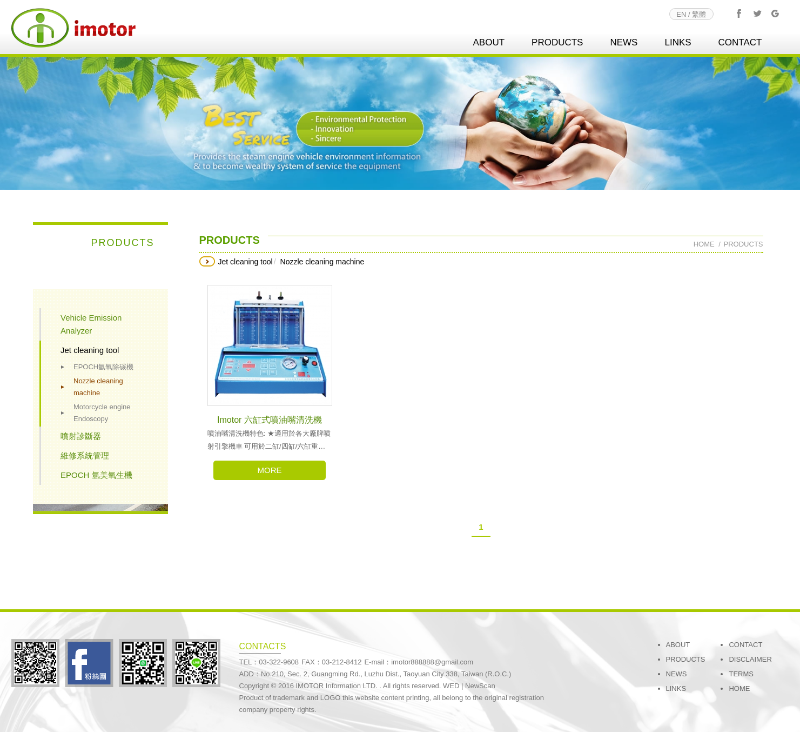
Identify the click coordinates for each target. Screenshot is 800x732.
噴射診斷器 (80, 436)
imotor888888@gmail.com (432, 662)
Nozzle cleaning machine (98, 387)
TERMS (741, 674)
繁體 (699, 14)
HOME (739, 688)
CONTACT (740, 42)
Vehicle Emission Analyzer (91, 324)
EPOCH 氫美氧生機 (96, 475)
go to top (773, 699)
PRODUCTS (557, 42)
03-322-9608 (279, 662)
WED (451, 686)
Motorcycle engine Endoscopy (102, 413)
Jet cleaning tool (89, 350)
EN (681, 14)
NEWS (623, 42)
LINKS (677, 42)
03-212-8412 (342, 662)
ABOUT (489, 42)
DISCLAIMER (750, 659)
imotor (73, 28)
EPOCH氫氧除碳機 (103, 367)
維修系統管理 (84, 455)
